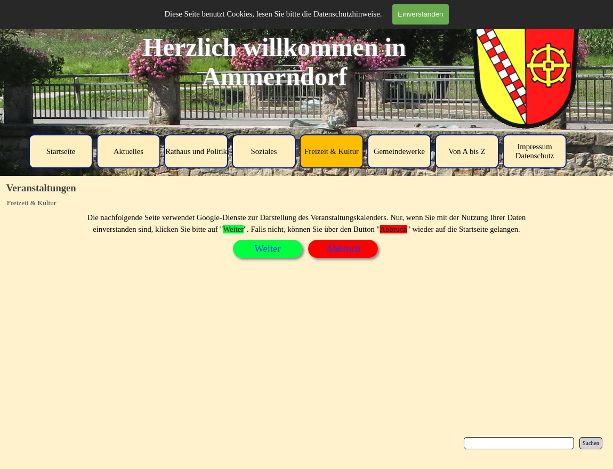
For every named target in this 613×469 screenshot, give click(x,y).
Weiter (267, 248)
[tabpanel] (307, 223)
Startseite (61, 151)
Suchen (591, 443)
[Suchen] (519, 443)
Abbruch (343, 248)
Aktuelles (128, 151)
